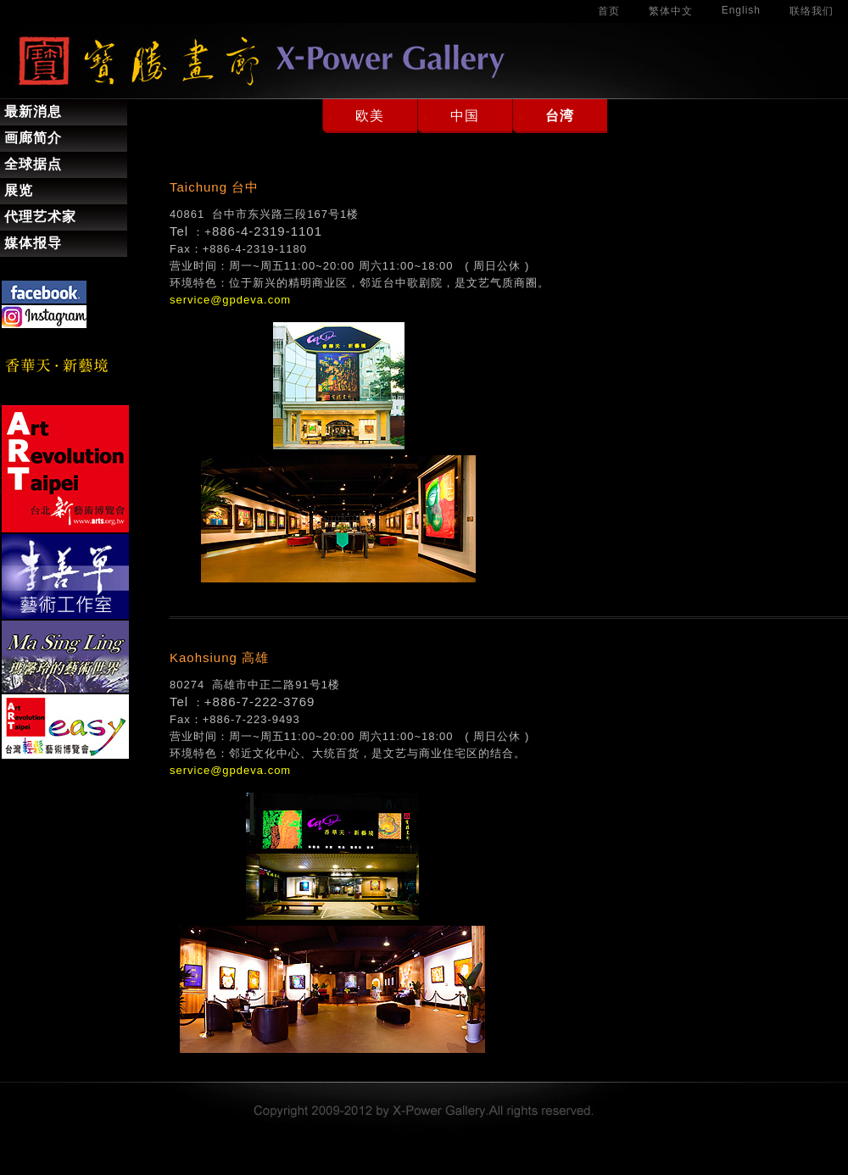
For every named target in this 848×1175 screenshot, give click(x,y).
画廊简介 (33, 138)
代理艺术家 (40, 216)
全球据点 (33, 164)
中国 (464, 116)
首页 (609, 11)
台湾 (559, 116)
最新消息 (33, 111)
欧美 (369, 116)
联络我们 (811, 11)
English (741, 10)
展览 (18, 190)
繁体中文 (671, 11)
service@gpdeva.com (230, 299)
